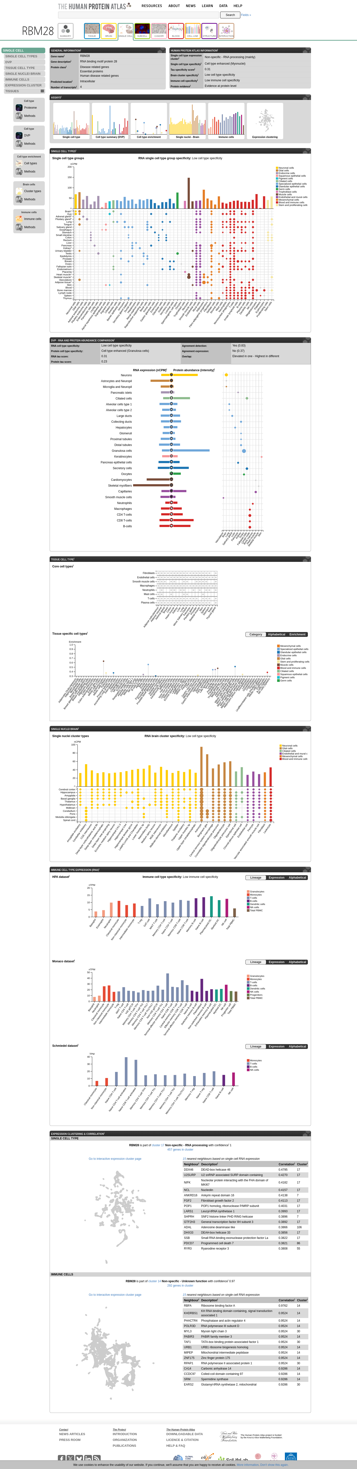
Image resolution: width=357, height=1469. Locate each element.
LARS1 (188, 1211)
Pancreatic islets (121, 392)
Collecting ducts (121, 421)
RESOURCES (152, 5)
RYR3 (188, 1248)
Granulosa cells (122, 450)
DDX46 (188, 1169)
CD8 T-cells (124, 520)
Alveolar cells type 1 (119, 404)
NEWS (191, 5)
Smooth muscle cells (118, 497)
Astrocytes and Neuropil (116, 381)
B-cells (127, 526)
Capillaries (125, 491)
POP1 (188, 1206)
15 (184, 1158)
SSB (187, 1238)
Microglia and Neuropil (117, 387)
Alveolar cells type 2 (119, 410)
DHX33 (188, 1232)
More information (248, 1465)
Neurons (126, 375)
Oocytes (126, 474)
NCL (187, 1190)
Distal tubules (123, 445)
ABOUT (174, 5)
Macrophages (123, 509)
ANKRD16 (190, 1195)
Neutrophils (124, 503)
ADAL (187, 1227)
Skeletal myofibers (120, 485)
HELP (238, 5)
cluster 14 (154, 1281)
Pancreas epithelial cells (116, 462)
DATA (223, 5)
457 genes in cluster (180, 1149)
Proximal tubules (121, 439)
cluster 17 (158, 1145)
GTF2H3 (189, 1222)
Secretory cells (122, 468)
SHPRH (189, 1216)
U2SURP (190, 1175)
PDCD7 (189, 1243)
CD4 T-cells (124, 514)
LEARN (207, 5)
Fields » (246, 15)
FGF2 (187, 1200)
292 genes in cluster (180, 1285)
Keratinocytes (123, 456)
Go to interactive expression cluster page (115, 1158)
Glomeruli (125, 433)
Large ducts (124, 416)
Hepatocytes (124, 427)
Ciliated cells (123, 398)
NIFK (187, 1182)
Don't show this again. (274, 1465)
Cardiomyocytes (121, 480)
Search (230, 15)
